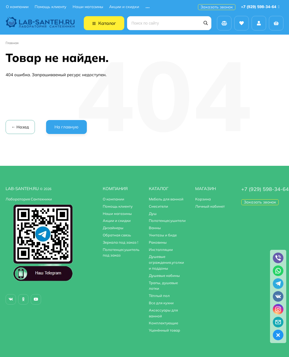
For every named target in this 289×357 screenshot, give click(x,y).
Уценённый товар (164, 330)
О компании (17, 6)
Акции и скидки (124, 6)
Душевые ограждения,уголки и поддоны (166, 262)
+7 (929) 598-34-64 (261, 6)
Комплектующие (163, 323)
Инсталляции (161, 249)
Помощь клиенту (50, 6)
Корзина (203, 199)
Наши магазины (88, 6)
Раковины (158, 242)
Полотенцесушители (167, 220)
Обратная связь (117, 235)
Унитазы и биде (163, 235)
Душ (153, 213)
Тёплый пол (159, 295)
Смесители (158, 206)
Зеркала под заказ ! (120, 242)
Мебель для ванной (166, 199)
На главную (66, 127)
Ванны (155, 228)
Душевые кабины (164, 275)
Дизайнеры (113, 228)
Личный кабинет (210, 206)
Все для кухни (161, 303)
